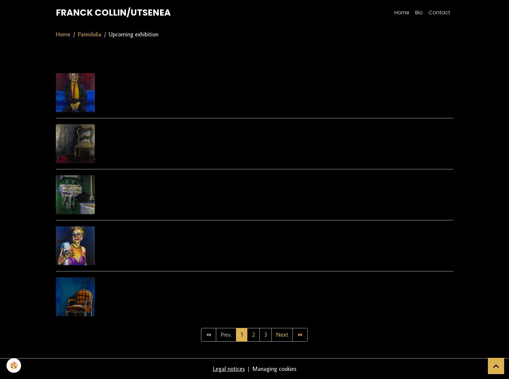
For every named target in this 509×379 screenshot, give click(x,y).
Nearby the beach (130, 128)
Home (401, 12)
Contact (439, 12)
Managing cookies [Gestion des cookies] (274, 368)
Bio (419, 12)
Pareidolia (89, 34)
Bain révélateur (126, 179)
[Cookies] (13, 365)
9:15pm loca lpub (128, 77)
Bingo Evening (124, 230)
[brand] (113, 13)
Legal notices (229, 368)
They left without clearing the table (165, 281)
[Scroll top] (496, 366)
